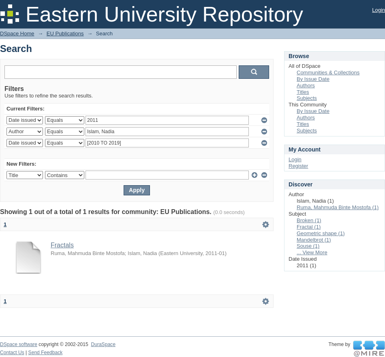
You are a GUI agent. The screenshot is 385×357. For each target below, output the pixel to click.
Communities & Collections (328, 72)
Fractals (62, 245)
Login (378, 10)
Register (298, 166)
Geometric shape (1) (321, 233)
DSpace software (18, 344)
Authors (306, 85)
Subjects (307, 98)
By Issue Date (313, 79)
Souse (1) (308, 246)
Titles (303, 92)
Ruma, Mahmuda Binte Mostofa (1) (338, 207)
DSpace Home (17, 33)
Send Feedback (45, 352)
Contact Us (12, 352)
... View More (312, 252)
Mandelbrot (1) (314, 240)
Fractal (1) (309, 227)
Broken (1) (309, 220)
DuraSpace (103, 344)
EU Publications (65, 33)
